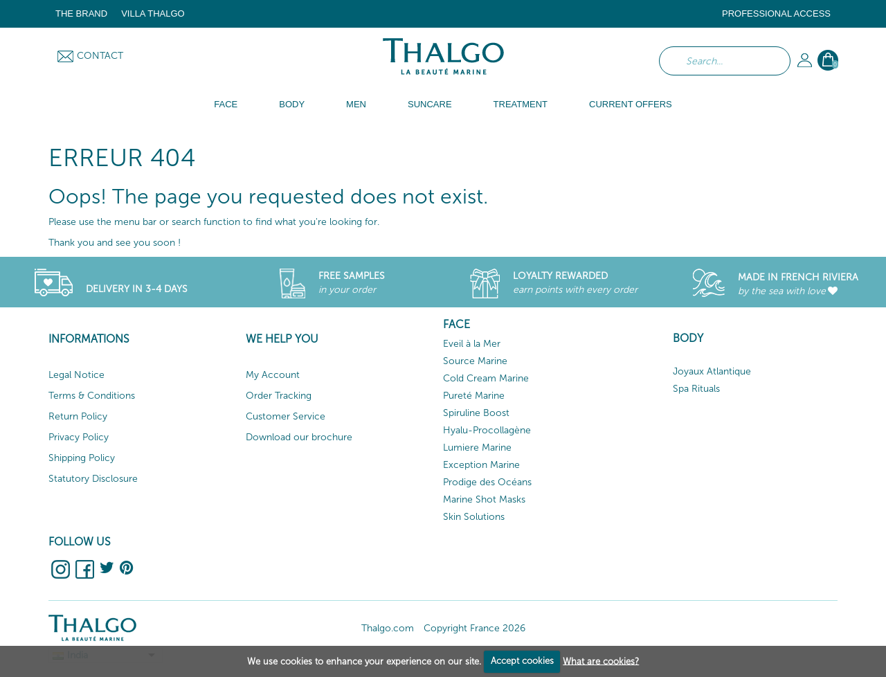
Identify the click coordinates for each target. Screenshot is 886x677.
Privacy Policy (78, 437)
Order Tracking (278, 395)
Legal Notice (76, 375)
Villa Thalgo (153, 13)
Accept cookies (522, 661)
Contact (100, 56)
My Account (273, 375)
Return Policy (77, 416)
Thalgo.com (387, 628)
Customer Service (285, 416)
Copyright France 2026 (474, 628)
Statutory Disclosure (93, 479)
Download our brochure (299, 437)
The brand (81, 13)
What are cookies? (601, 661)
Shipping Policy (81, 458)
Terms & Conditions (91, 395)
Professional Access (776, 13)
